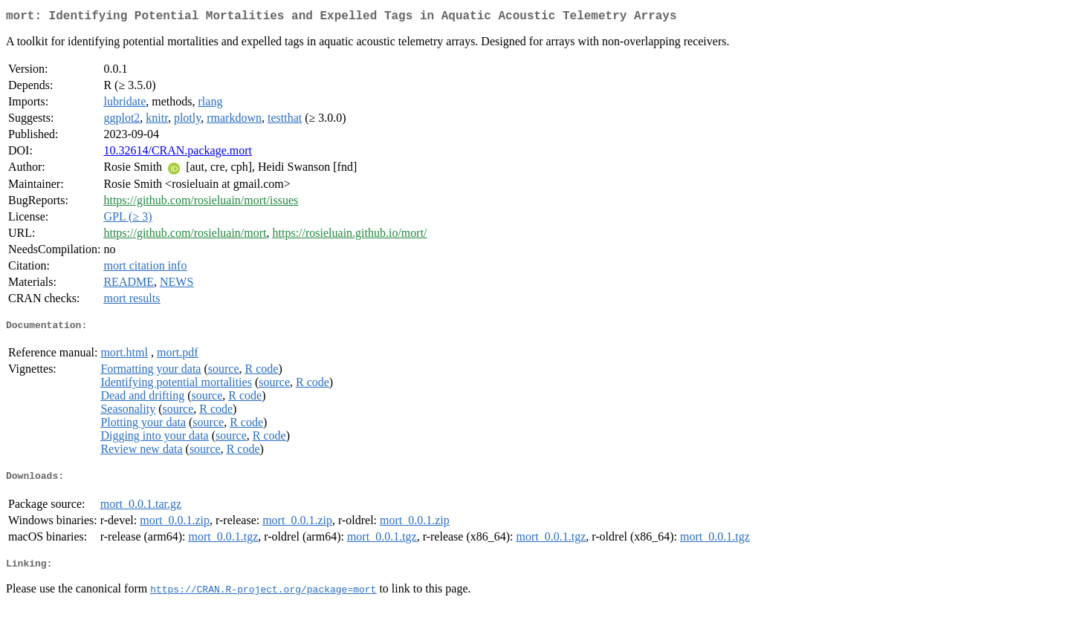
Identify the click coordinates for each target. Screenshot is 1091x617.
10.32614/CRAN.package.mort (177, 153)
